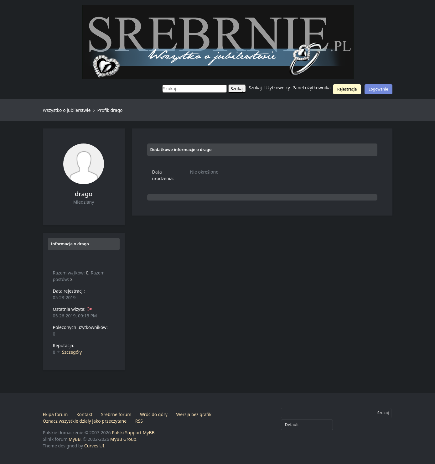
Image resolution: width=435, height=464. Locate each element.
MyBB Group (123, 439)
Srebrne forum (116, 414)
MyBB (74, 439)
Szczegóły (72, 352)
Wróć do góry (154, 414)
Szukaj (255, 88)
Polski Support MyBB (133, 432)
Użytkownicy (277, 88)
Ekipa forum (55, 414)
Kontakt (84, 414)
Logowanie (378, 89)
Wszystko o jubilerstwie (67, 110)
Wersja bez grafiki (194, 414)
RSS (139, 421)
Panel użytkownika (312, 88)
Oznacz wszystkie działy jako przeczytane (85, 421)
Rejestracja (347, 89)
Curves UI (94, 446)
